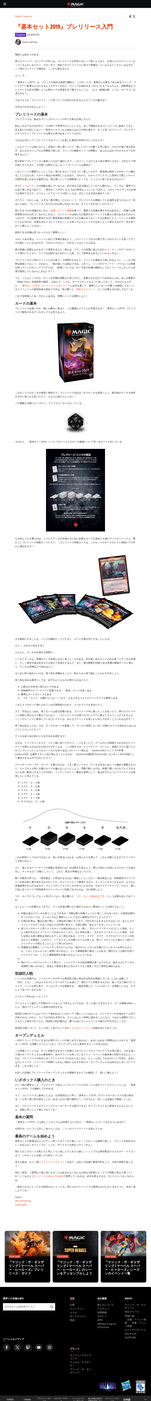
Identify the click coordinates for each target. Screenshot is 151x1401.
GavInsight (21, 1204)
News (18, 16)
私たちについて (105, 1304)
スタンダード (112, 249)
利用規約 (10, 1399)
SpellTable (130, 1337)
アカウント (103, 1308)
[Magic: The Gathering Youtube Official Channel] (38, 1347)
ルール (73, 1312)
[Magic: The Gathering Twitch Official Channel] (28, 1347)
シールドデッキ (30, 185)
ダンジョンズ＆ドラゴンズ (80, 1356)
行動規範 (27, 1399)
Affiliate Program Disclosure (106, 1325)
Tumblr (59, 1176)
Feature (27, 16)
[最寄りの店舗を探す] (52, 1306)
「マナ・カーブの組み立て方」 (90, 896)
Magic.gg (129, 1315)
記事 (72, 1304)
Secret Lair (131, 1333)
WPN (100, 1320)
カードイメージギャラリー (53, 1162)
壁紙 (72, 1320)
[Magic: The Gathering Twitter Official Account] (17, 1347)
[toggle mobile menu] (5, 4)
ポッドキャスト (78, 1316)
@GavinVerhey (23, 1200)
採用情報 (102, 1312)
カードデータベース (135, 1329)
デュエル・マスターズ (80, 1364)
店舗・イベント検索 (61, 210)
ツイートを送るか (45, 1176)
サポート (102, 1316)
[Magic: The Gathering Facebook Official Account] (6, 1347)
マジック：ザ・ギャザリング (80, 1371)
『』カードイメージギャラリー (45, 285)
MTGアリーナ (132, 1311)
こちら (65, 1128)
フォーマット (77, 1308)
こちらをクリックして (81, 1028)
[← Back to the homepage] (75, 3)
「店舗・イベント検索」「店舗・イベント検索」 (135, 1323)
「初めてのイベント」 (86, 289)
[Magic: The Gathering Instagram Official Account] (49, 1347)
